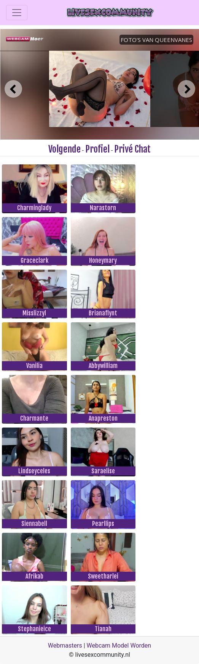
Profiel (97, 149)
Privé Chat (132, 149)
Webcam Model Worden (119, 645)
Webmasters (65, 645)
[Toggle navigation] (16, 12)
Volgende (64, 149)
